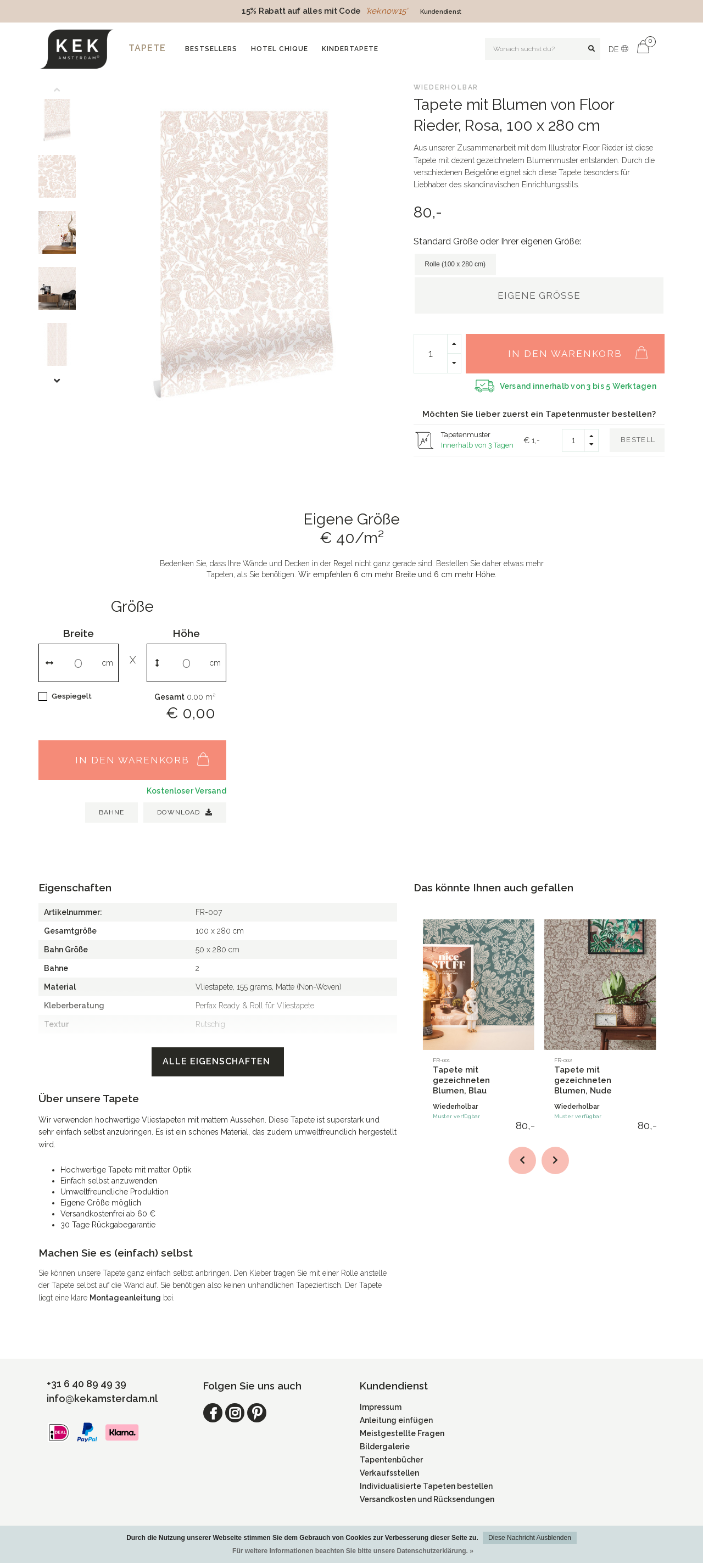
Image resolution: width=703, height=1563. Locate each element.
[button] (65, 90)
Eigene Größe (539, 295)
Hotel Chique (279, 49)
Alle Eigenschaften (218, 1061)
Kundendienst (440, 11)
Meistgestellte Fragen (402, 1433)
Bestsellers (211, 49)
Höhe (186, 633)
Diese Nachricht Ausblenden (529, 1538)
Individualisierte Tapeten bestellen (426, 1486)
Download (185, 812)
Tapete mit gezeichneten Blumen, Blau (461, 1080)
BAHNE (111, 812)
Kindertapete (350, 49)
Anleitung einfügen (396, 1420)
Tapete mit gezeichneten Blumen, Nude (583, 1080)
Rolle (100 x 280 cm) (455, 264)
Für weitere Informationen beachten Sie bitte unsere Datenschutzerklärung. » (352, 1551)
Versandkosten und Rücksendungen (427, 1499)
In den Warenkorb (583, 347)
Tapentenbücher (391, 1459)
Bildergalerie (385, 1446)
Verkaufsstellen (389, 1473)
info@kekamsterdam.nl (102, 1398)
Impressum (380, 1407)
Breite (78, 633)
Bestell (638, 440)
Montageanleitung (125, 1297)
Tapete (147, 48)
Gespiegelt (72, 696)
